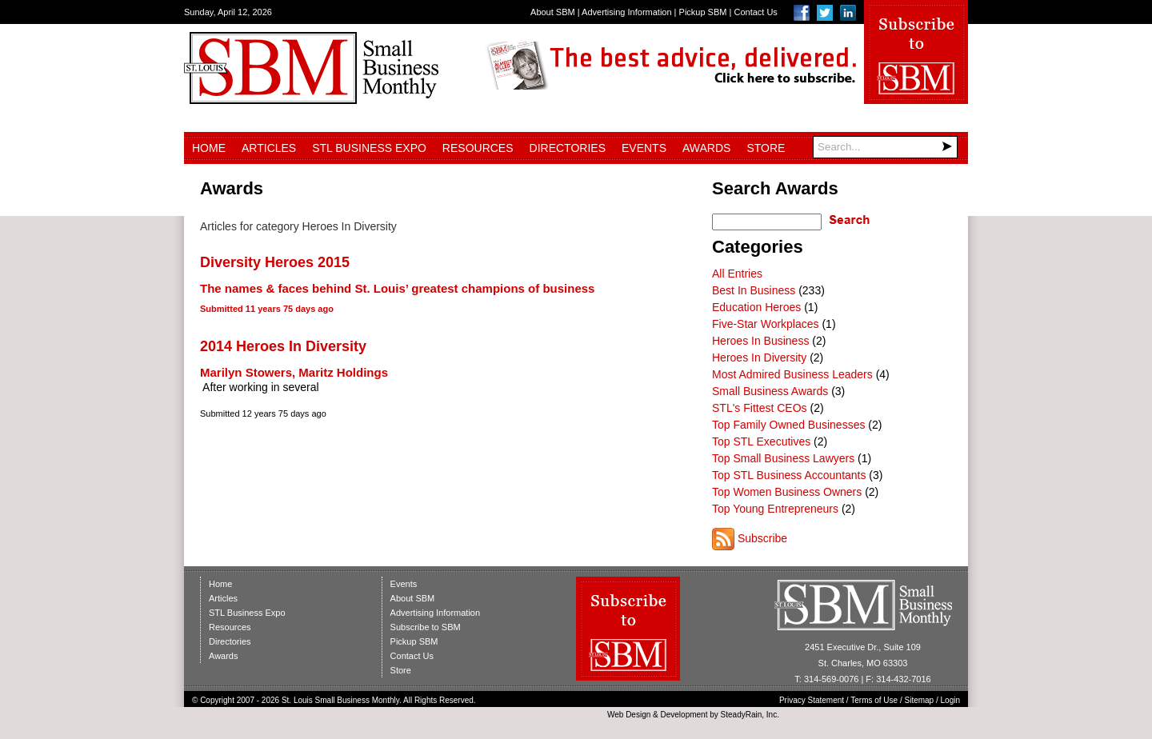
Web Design (628, 714)
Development (684, 714)
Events (644, 148)
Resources (478, 148)
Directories (568, 148)
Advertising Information (627, 12)
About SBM (552, 12)
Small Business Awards (770, 391)
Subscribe (762, 538)
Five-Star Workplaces (765, 324)
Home (209, 148)
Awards (706, 148)
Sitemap (919, 700)
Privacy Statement (811, 700)
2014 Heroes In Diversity (283, 346)
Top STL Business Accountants (789, 475)
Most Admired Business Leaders (792, 374)
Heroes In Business (760, 340)
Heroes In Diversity (759, 357)
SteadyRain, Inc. (750, 714)
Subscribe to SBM (425, 627)
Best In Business (753, 290)
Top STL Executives (761, 441)
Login (950, 700)
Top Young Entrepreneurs (775, 508)
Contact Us (755, 12)
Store (765, 148)
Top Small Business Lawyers (783, 458)
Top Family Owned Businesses (788, 424)
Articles (269, 148)
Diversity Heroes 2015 (275, 262)
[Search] (885, 147)
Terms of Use (874, 700)
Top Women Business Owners (787, 491)
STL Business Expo (369, 148)
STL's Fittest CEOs (759, 407)
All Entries (737, 273)
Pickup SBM (703, 12)
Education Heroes (756, 307)
